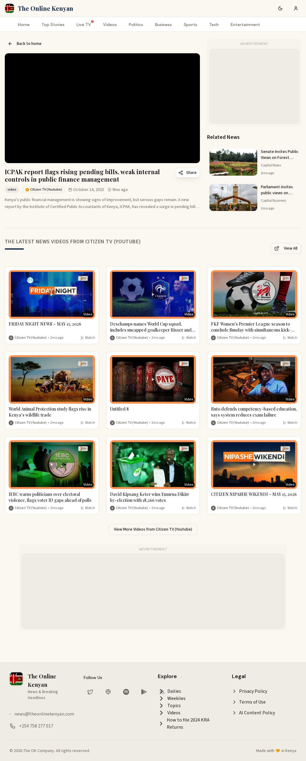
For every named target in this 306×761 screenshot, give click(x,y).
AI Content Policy (253, 713)
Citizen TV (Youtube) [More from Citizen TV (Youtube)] (31, 337)
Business (163, 24)
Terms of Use (249, 702)
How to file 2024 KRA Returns (183, 723)
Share (187, 173)
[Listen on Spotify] (126, 691)
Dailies (169, 691)
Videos (110, 24)
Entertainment (245, 24)
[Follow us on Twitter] (90, 691)
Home (24, 24)
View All (285, 248)
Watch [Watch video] (87, 337)
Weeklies (172, 698)
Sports (190, 24)
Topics (169, 705)
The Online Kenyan (45, 8)
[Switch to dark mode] (280, 8)
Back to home (25, 44)
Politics (136, 24)
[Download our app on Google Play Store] (144, 691)
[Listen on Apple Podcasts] (108, 691)
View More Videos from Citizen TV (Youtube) (153, 529)
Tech (214, 24)
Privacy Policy (249, 691)
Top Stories (53, 24)
